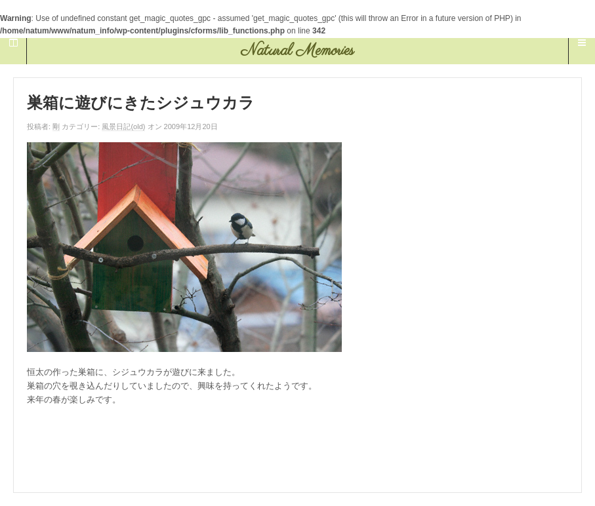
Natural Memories (297, 51)
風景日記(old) (123, 126)
